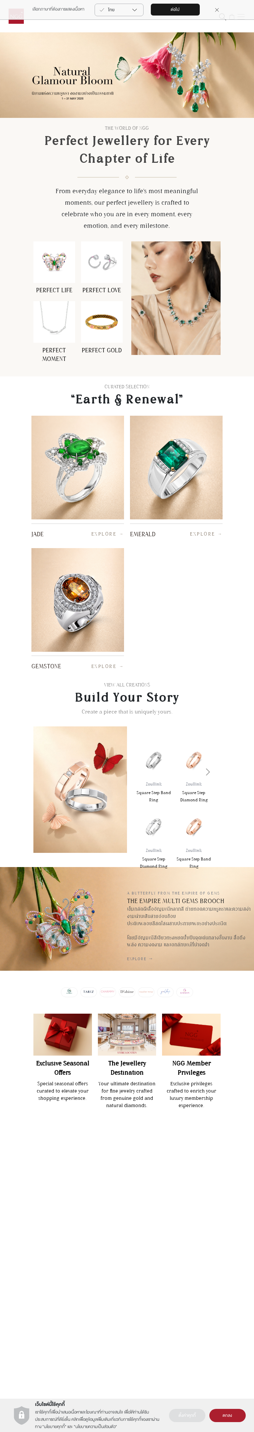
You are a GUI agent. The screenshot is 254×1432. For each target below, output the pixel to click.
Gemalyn (201, 1169)
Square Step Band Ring (153, 793)
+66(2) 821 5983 (85, 1364)
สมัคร (225, 1281)
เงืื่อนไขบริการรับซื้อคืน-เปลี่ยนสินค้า (30, 1246)
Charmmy (202, 1182)
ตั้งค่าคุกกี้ (187, 1415)
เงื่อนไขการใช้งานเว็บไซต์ (91, 1190)
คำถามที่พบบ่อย (24, 1229)
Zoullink (200, 1208)
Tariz (197, 1195)
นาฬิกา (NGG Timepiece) (155, 1190)
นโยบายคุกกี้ (54, 1426)
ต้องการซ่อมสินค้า (25, 1203)
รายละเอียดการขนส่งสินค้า (33, 1216)
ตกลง (227, 1415)
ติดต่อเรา (17, 1169)
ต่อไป (175, 9)
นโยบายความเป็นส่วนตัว (95, 1426)
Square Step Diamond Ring (194, 793)
